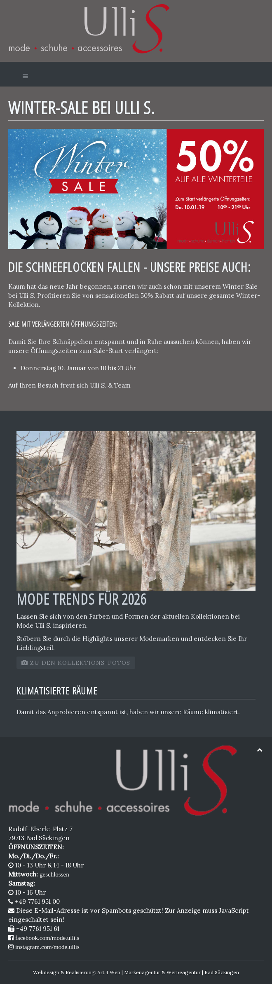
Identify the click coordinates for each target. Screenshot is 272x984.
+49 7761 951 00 (34, 901)
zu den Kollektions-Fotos (75, 662)
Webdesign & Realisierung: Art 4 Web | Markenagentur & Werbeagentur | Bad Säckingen (136, 972)
